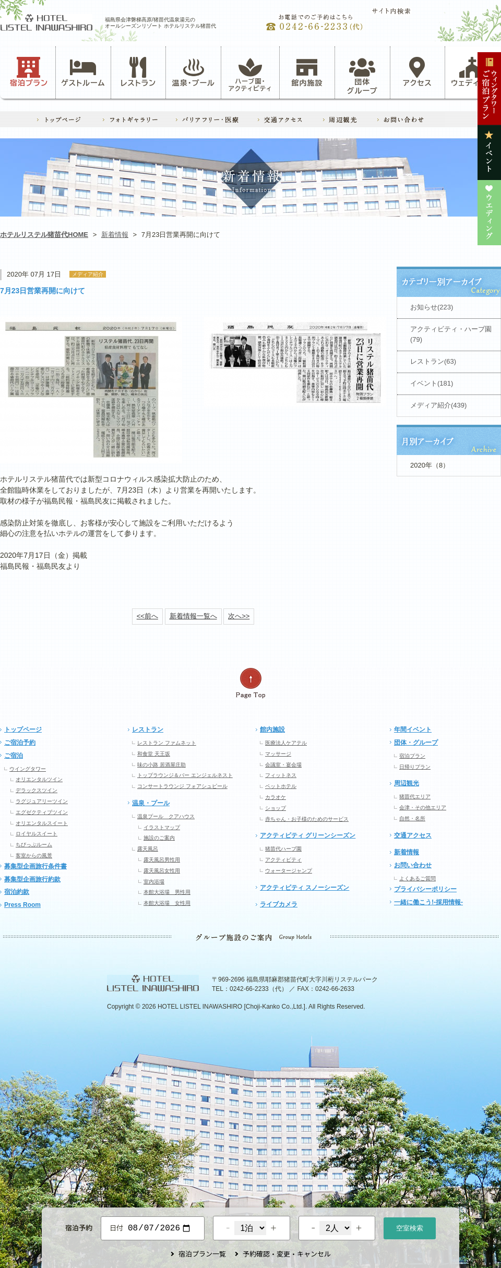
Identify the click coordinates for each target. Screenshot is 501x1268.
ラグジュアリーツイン (42, 801)
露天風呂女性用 (162, 871)
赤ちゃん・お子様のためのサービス (307, 819)
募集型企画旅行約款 (32, 879)
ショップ (275, 808)
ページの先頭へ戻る (250, 683)
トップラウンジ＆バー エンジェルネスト (185, 775)
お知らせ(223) (431, 307)
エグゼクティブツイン (42, 812)
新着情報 (114, 234)
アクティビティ (283, 860)
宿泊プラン (29, 72)
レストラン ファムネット (166, 743)
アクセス (417, 72)
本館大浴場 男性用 (167, 892)
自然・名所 (412, 818)
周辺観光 (406, 783)
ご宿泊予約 (19, 742)
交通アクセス (413, 835)
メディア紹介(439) (438, 405)
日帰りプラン (415, 767)
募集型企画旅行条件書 (35, 866)
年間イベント (413, 729)
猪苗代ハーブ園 (283, 849)
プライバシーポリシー (425, 889)
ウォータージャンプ (288, 871)
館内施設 (307, 72)
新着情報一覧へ (193, 616)
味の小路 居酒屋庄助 (161, 765)
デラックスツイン (36, 790)
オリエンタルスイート (42, 823)
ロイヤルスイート (36, 833)
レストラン (138, 72)
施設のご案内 (159, 838)
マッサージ (278, 754)
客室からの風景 (34, 855)
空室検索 (409, 1227)
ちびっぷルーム (34, 844)
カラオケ (275, 797)
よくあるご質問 (417, 878)
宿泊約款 (16, 891)
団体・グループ (416, 742)
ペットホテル (280, 786)
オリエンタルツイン (39, 779)
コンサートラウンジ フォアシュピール (182, 786)
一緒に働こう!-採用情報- (428, 902)
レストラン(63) (433, 361)
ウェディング (472, 72)
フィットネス (280, 775)
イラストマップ (162, 827)
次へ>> (238, 616)
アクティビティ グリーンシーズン (307, 835)
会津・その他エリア (422, 807)
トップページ (23, 729)
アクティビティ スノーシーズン (304, 887)
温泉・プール (193, 72)
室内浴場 (154, 881)
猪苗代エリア (415, 796)
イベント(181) (431, 383)
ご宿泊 (13, 755)
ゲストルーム (83, 72)
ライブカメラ (278, 904)
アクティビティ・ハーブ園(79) (451, 334)
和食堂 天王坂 (153, 754)
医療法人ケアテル (286, 743)
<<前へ (147, 616)
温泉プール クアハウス (166, 816)
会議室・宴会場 (283, 765)
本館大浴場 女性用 (167, 903)
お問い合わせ (413, 865)
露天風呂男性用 (162, 860)
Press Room (22, 904)
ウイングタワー (27, 769)
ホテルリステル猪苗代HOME (44, 234)
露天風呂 (147, 849)
